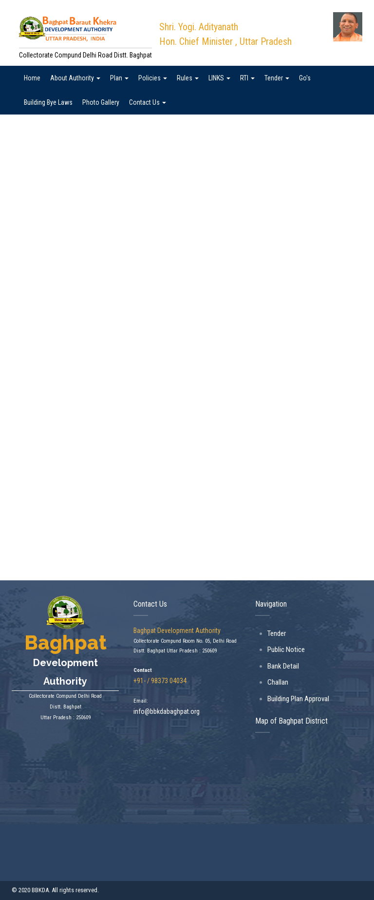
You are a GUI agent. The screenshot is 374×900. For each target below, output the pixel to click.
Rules (188, 78)
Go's (305, 78)
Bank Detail (283, 666)
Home (32, 78)
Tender (276, 78)
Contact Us (147, 102)
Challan (277, 682)
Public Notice (286, 649)
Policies (152, 78)
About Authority (75, 78)
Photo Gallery (100, 102)
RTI (247, 78)
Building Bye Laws (48, 102)
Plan (119, 78)
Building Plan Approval (298, 698)
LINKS (219, 78)
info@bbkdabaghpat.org (166, 711)
